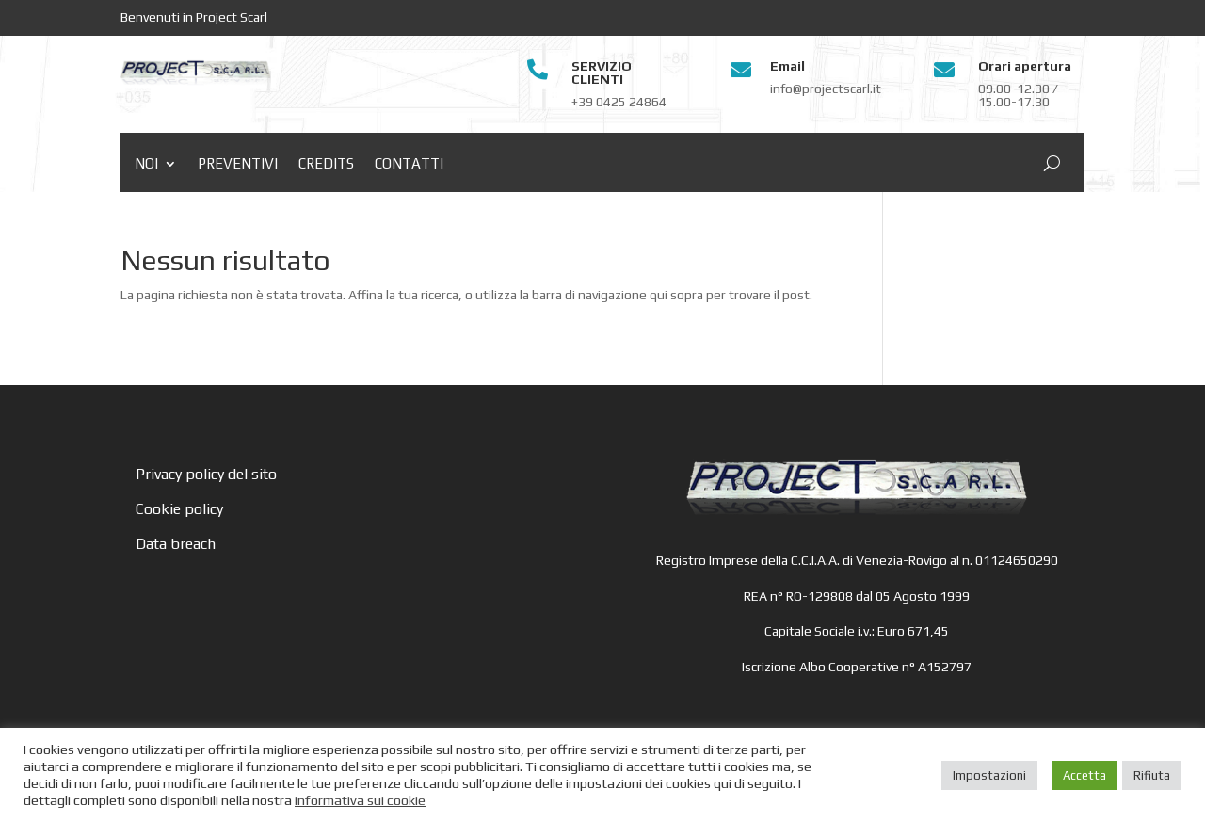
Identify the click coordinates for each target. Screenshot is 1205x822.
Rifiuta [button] (1151, 775)
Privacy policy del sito (206, 474)
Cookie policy (179, 509)
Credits (326, 164)
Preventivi (238, 164)
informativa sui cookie (360, 800)
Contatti (409, 164)
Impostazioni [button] (989, 775)
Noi (146, 164)
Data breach (176, 544)
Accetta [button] (1084, 775)
